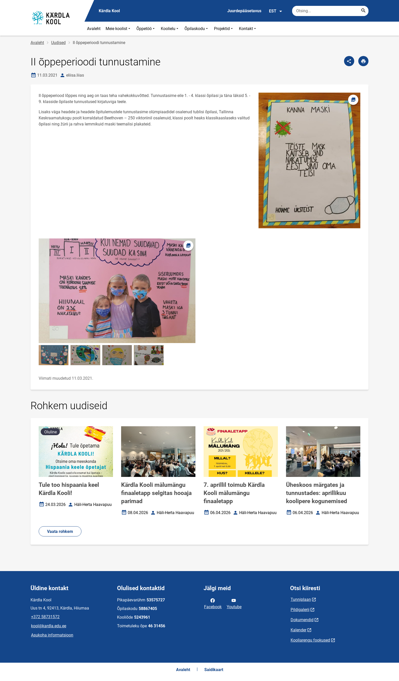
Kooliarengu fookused (310, 640)
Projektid (224, 28)
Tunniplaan (301, 599)
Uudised (58, 42)
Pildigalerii (300, 609)
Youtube (234, 603)
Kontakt (248, 28)
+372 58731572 (45, 616)
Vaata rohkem (60, 531)
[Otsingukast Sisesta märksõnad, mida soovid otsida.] (330, 11)
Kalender (298, 630)
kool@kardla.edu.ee (48, 625)
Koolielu (170, 28)
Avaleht (94, 28)
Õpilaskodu (196, 28)
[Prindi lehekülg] (363, 61)
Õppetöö (146, 28)
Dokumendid (302, 619)
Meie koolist (118, 28)
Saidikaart (213, 669)
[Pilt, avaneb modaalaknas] (117, 290)
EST (275, 11)
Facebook (213, 603)
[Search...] (363, 11)
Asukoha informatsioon (52, 635)
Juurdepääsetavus (244, 10)
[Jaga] (349, 61)
